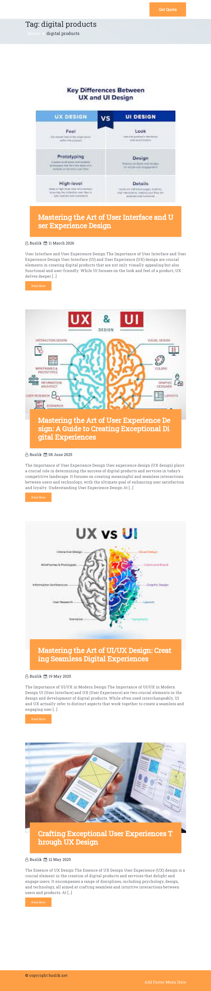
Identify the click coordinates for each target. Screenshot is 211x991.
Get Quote (168, 9)
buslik (33, 243)
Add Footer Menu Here (165, 982)
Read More (38, 286)
